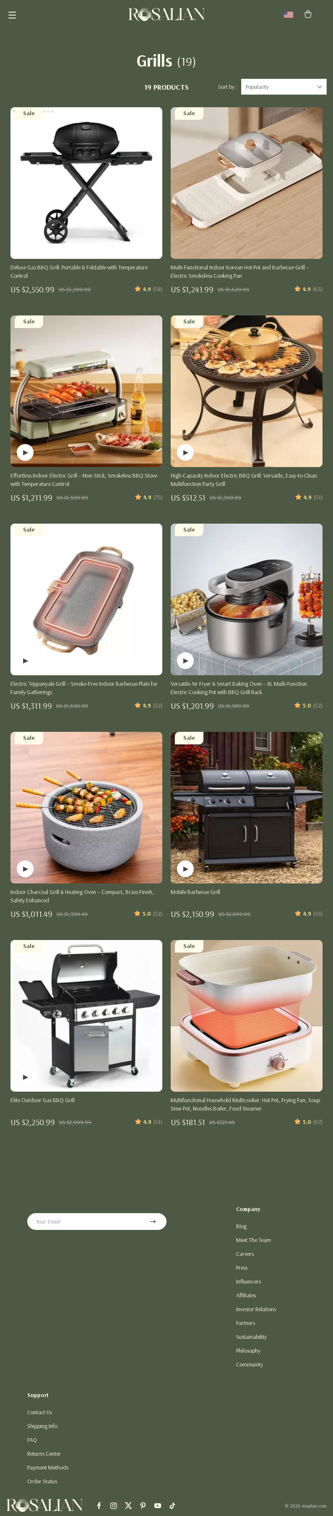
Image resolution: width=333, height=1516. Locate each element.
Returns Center (44, 1453)
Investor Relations (256, 1309)
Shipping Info (42, 1426)
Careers (245, 1254)
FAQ (32, 1440)
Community (249, 1364)
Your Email (48, 1221)
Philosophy (248, 1350)
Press (241, 1267)
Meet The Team (253, 1240)
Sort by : (227, 86)
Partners (245, 1323)
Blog (241, 1226)
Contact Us (39, 1412)
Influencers (248, 1281)
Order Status (42, 1481)
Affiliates (246, 1295)
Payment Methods (47, 1467)
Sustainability (251, 1336)
